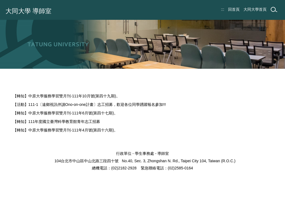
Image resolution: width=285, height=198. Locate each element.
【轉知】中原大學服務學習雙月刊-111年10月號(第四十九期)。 (66, 96)
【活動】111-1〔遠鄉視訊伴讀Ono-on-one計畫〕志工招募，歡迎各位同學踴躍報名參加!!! (89, 104)
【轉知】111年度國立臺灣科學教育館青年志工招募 (56, 121)
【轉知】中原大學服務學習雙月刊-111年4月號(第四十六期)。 (65, 130)
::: (222, 9)
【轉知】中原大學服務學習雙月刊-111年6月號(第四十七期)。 (65, 113)
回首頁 (234, 9)
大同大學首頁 (255, 9)
